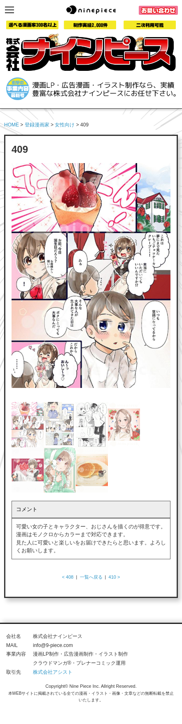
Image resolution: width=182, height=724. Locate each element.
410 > (114, 577)
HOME (11, 125)
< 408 (68, 577)
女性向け (65, 125)
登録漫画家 (37, 125)
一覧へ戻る (91, 577)
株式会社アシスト (52, 672)
